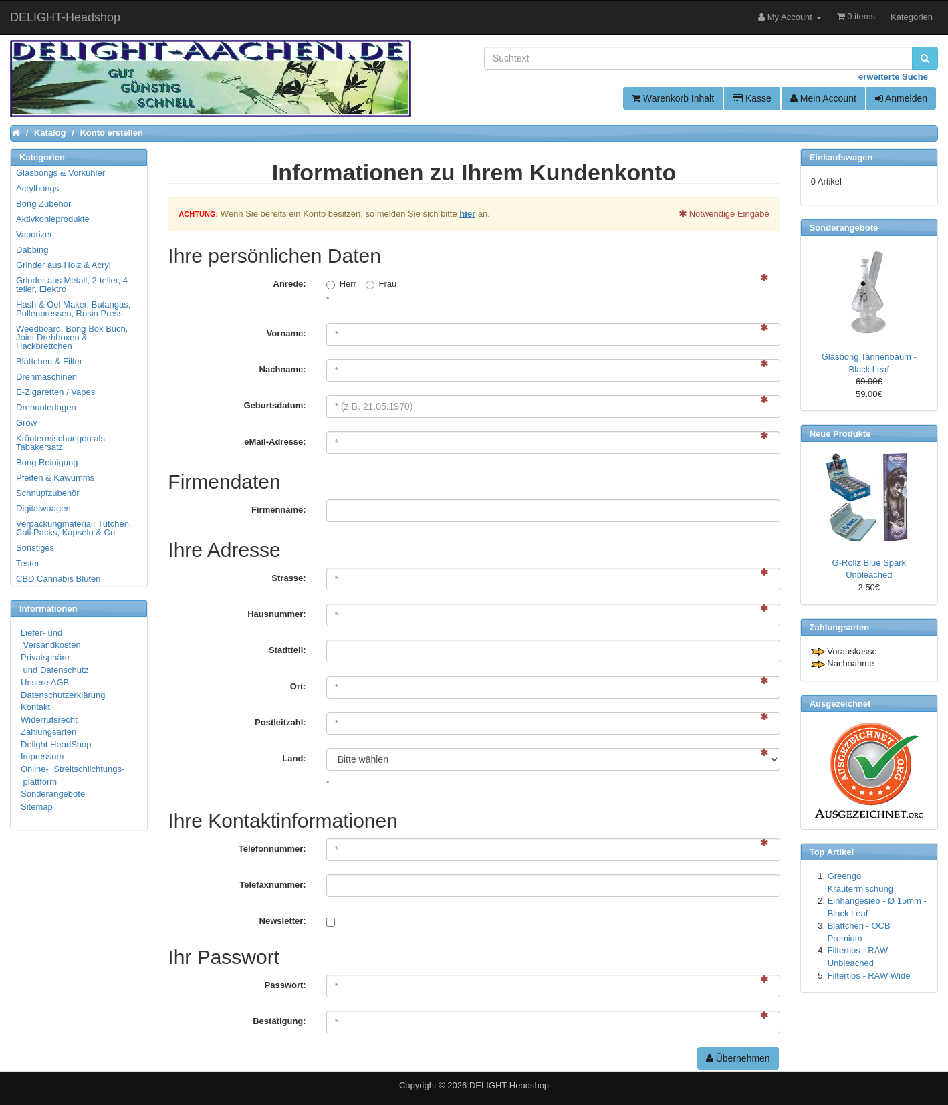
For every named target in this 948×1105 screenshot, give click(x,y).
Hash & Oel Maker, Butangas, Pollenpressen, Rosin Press (73, 308)
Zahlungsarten (48, 732)
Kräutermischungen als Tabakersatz (60, 442)
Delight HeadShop (56, 744)
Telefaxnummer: (272, 885)
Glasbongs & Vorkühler (60, 173)
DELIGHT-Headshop (509, 1085)
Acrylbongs (37, 188)
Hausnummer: (276, 614)
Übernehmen (738, 1058)
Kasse (752, 98)
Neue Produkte (840, 433)
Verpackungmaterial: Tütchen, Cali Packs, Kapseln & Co (73, 528)
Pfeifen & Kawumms (55, 478)
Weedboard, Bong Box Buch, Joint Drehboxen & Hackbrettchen (72, 337)
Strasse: (288, 578)
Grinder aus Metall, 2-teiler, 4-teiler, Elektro (73, 284)
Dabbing (32, 250)
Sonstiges (35, 548)
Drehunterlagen (46, 407)
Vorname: (286, 333)
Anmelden (901, 98)
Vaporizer (34, 234)
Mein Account (823, 98)
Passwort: (285, 985)
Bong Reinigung (47, 462)
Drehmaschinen (46, 377)
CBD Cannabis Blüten (58, 579)
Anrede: (289, 284)
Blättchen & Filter (49, 361)
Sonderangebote (53, 794)
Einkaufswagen (841, 157)
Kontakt (35, 707)
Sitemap (37, 807)
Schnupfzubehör (48, 493)
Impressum (42, 756)
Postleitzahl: (280, 722)
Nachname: (282, 369)
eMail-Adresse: (275, 442)
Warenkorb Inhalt (673, 98)
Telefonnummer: (272, 849)
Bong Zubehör (43, 204)
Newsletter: (282, 921)
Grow (26, 423)
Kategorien (912, 17)
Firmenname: (278, 510)
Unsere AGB (45, 682)
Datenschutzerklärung (63, 695)
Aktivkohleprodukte (53, 219)
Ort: (298, 686)
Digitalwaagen (43, 508)
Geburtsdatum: (274, 405)
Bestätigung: (279, 1021)
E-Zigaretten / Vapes (55, 392)
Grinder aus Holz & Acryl (63, 265)
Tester (27, 563)
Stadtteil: (287, 650)
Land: (294, 758)
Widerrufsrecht (49, 720)
